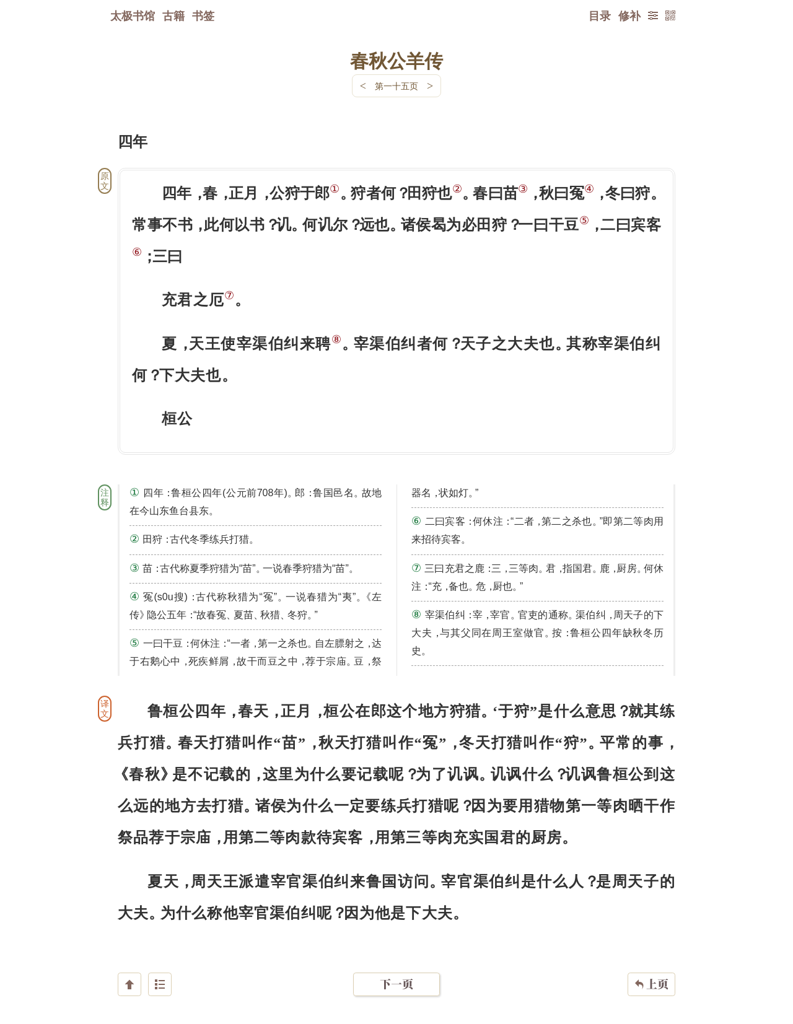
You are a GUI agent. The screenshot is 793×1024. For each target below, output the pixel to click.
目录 (600, 15)
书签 (203, 15)
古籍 (173, 15)
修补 (629, 15)
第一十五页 (396, 86)
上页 (651, 950)
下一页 (396, 950)
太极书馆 (132, 15)
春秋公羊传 (396, 60)
